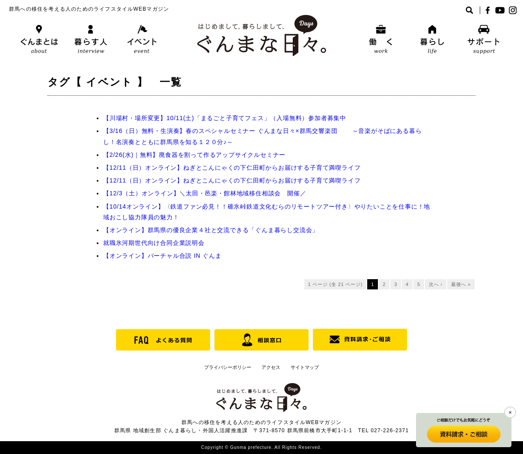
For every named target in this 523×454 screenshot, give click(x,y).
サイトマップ (305, 367)
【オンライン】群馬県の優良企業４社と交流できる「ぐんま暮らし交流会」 (210, 230)
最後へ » (461, 284)
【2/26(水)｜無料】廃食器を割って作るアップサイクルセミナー (194, 154)
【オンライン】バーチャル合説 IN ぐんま (162, 255)
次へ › (436, 284)
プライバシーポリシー (227, 367)
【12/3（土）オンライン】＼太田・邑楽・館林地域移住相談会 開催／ (204, 193)
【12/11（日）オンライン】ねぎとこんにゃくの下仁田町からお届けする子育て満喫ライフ (231, 167)
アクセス (271, 367)
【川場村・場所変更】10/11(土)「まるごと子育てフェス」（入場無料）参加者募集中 (224, 118)
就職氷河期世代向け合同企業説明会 (154, 242)
